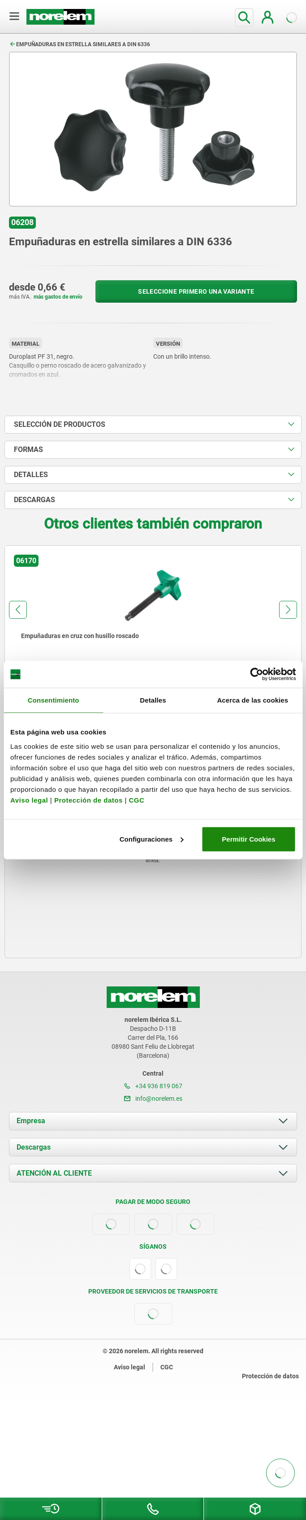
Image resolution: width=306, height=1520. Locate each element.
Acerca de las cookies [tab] (252, 700)
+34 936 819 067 (153, 1086)
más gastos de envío (58, 297)
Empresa (31, 1120)
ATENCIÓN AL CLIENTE (54, 1173)
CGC (136, 799)
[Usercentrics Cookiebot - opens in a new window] (256, 674)
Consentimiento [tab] (53, 700)
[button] (18, 610)
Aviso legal (29, 799)
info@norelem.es (153, 1098)
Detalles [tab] (153, 700)
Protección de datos (88, 799)
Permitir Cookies (248, 839)
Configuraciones (151, 839)
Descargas (34, 1147)
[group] (153, 627)
